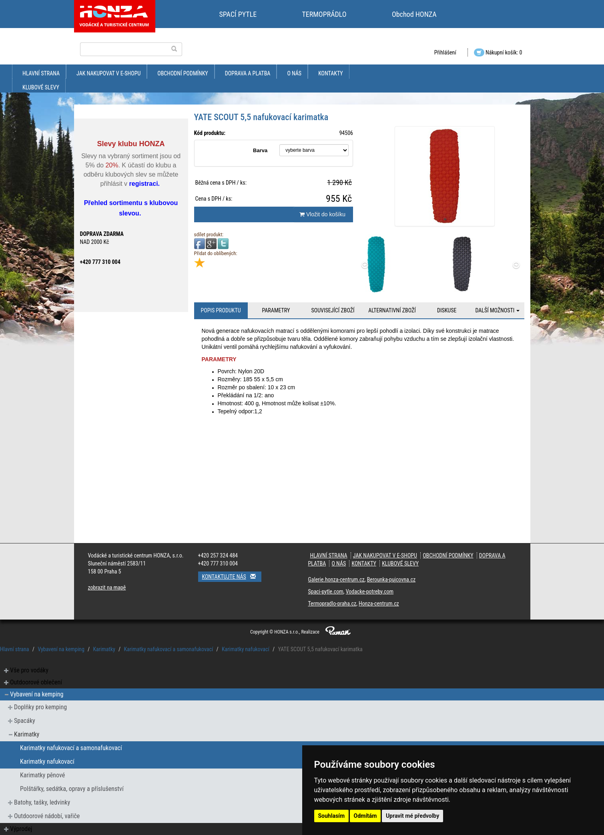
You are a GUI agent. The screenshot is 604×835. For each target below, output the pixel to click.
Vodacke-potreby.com (369, 591)
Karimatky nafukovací (245, 649)
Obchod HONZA (414, 14)
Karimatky (104, 649)
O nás (294, 73)
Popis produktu (221, 310)
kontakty (330, 73)
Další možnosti (497, 310)
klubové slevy (40, 87)
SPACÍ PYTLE (238, 14)
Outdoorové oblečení (36, 682)
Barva (260, 150)
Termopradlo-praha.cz (332, 603)
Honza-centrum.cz (379, 603)
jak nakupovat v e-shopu (108, 73)
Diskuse (446, 310)
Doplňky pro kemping (40, 707)
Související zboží (333, 310)
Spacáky (24, 720)
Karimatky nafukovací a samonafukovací (168, 649)
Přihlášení (445, 52)
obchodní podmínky (182, 73)
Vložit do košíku (322, 214)
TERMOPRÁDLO (324, 14)
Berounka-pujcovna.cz (391, 579)
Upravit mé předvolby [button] (412, 816)
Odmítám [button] (365, 816)
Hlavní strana (41, 73)
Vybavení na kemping (61, 649)
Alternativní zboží (392, 310)
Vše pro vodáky (29, 670)
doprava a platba (248, 73)
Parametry (276, 310)
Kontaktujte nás (231, 576)
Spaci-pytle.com (325, 591)
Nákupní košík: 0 (498, 52)
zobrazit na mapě (107, 587)
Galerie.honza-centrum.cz (336, 579)
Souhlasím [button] (331, 816)
